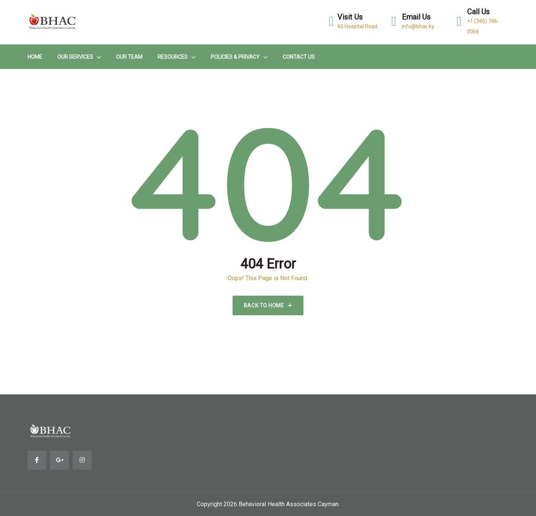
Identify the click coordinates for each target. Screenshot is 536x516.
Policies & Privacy (235, 57)
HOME (35, 57)
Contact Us (299, 57)
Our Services (75, 57)
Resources (173, 57)
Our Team (129, 57)
